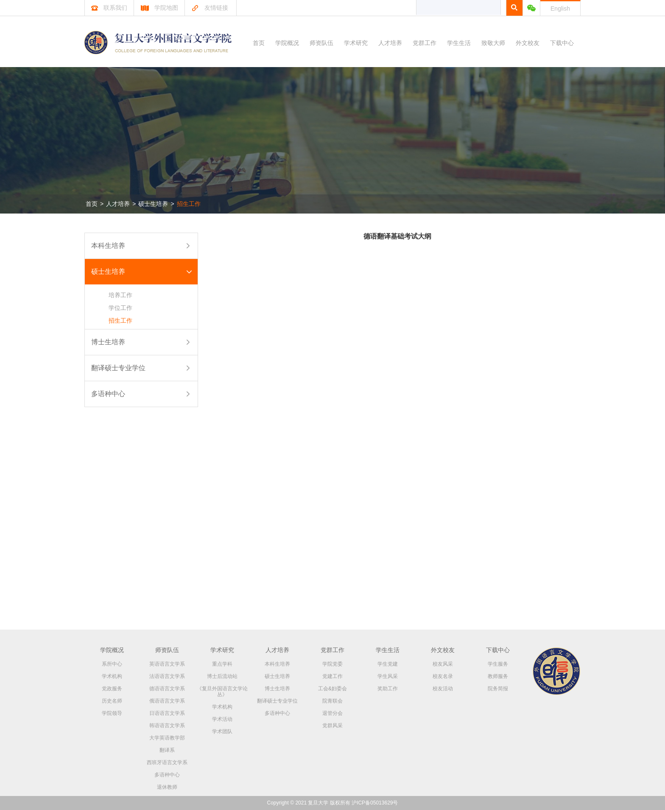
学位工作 (120, 307)
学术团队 (222, 731)
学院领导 (112, 713)
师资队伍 (321, 42)
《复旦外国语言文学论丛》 (222, 692)
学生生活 (459, 42)
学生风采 (387, 676)
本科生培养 (108, 245)
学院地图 (159, 7)
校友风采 (443, 664)
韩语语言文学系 (167, 725)
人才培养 (390, 42)
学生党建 (387, 664)
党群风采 (332, 725)
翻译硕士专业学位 (118, 367)
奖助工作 (387, 689)
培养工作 (120, 295)
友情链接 (209, 7)
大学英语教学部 (167, 738)
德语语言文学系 (167, 689)
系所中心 (112, 664)
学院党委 (332, 664)
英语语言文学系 (167, 664)
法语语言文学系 (167, 676)
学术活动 (222, 719)
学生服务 (498, 664)
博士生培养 (108, 342)
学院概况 (287, 42)
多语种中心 (108, 393)
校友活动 (443, 689)
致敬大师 (493, 42)
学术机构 (112, 676)
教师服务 (498, 676)
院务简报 (498, 689)
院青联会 (332, 701)
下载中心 (562, 42)
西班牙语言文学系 (167, 762)
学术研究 (356, 42)
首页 (259, 42)
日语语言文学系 (167, 713)
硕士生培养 (153, 203)
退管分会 (332, 713)
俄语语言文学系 (167, 701)
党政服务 (112, 689)
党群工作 (424, 42)
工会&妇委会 (332, 689)
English (560, 8)
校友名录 (443, 676)
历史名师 (112, 701)
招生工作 (189, 203)
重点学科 (222, 664)
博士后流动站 (222, 676)
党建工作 (332, 676)
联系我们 (109, 7)
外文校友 (527, 42)
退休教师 (167, 787)
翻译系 (167, 750)
